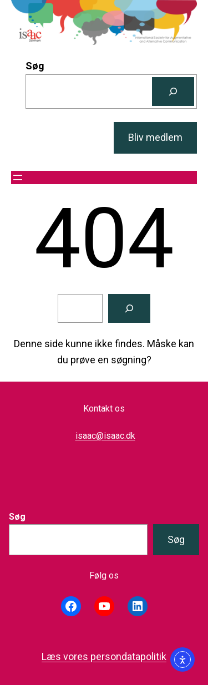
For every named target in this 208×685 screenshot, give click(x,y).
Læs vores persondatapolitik (104, 656)
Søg (35, 66)
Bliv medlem (155, 137)
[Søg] (173, 91)
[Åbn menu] (17, 177)
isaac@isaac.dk (105, 435)
